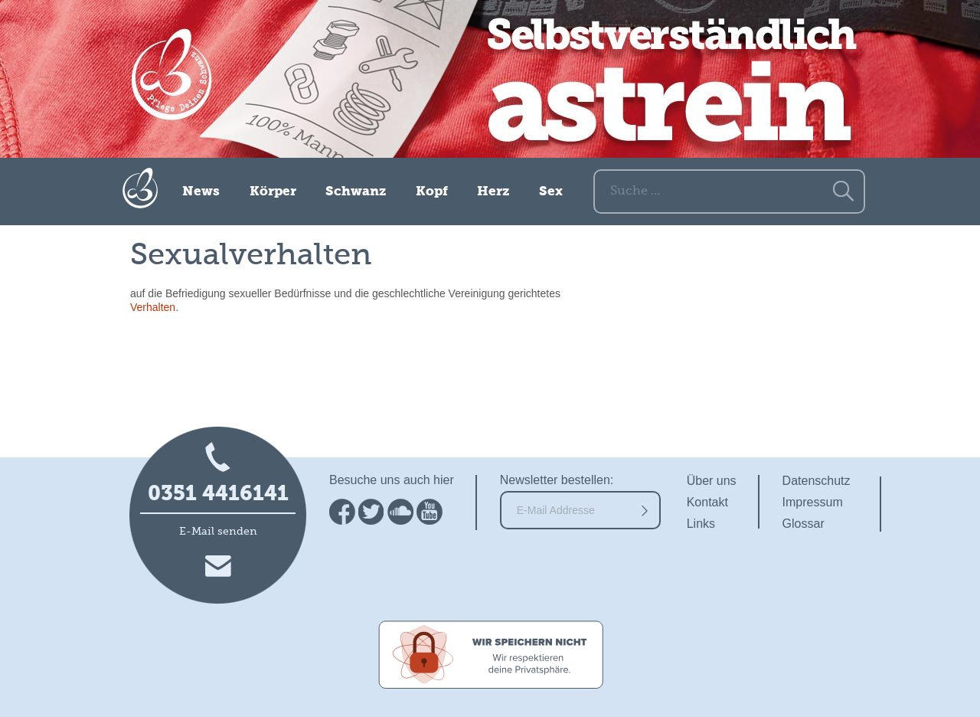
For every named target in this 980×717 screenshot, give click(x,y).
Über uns (712, 480)
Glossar (803, 523)
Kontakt (707, 502)
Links (701, 523)
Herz (493, 191)
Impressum (812, 502)
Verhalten (152, 307)
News (201, 191)
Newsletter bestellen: (557, 479)
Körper (273, 191)
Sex (551, 191)
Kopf (432, 191)
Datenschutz (816, 480)
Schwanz (355, 191)
